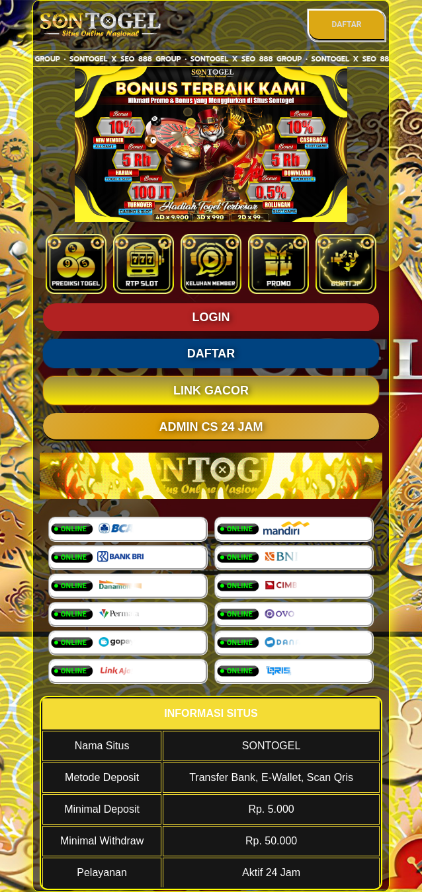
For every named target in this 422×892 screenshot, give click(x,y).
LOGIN (211, 317)
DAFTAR (346, 24)
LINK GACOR (211, 390)
